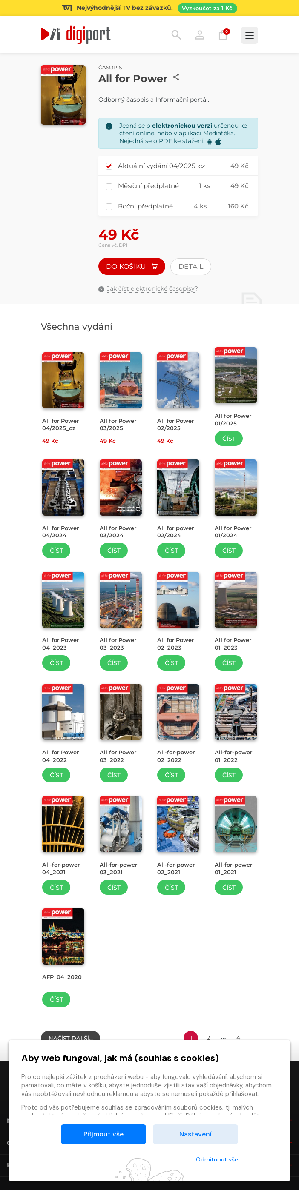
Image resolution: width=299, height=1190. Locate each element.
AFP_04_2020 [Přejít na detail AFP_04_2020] (62, 976)
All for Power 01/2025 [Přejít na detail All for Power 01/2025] (233, 419)
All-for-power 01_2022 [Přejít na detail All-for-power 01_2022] (233, 756)
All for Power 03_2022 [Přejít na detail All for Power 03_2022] (118, 756)
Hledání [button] (176, 35)
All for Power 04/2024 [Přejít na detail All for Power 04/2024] (60, 532)
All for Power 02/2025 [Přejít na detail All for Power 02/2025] (175, 424)
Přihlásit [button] (199, 35)
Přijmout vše (103, 1134)
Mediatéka (218, 133)
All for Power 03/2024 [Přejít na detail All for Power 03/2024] (118, 532)
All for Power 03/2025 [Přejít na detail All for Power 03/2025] (118, 424)
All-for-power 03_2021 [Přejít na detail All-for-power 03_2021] (118, 868)
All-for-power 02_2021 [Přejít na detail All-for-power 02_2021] (176, 868)
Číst (229, 438)
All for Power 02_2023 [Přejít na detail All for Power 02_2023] (175, 643)
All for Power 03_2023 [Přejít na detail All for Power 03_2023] (118, 643)
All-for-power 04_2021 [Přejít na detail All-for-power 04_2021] (61, 868)
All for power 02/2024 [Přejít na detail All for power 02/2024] (175, 532)
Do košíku (132, 267)
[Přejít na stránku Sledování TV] (149, 8)
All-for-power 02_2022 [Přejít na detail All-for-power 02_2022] (176, 756)
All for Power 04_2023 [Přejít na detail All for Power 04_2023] (60, 643)
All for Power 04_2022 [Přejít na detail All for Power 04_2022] (60, 756)
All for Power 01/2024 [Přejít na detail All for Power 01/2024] (233, 532)
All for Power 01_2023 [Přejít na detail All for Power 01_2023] (233, 643)
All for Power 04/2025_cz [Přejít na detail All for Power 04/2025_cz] (60, 424)
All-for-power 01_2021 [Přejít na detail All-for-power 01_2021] (233, 868)
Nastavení (195, 1134)
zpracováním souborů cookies (178, 1107)
